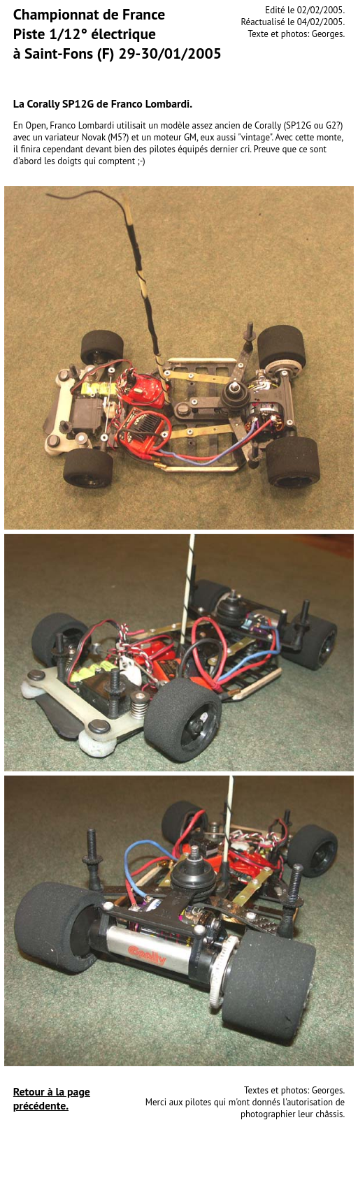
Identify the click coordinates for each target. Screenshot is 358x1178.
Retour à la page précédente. (51, 1098)
